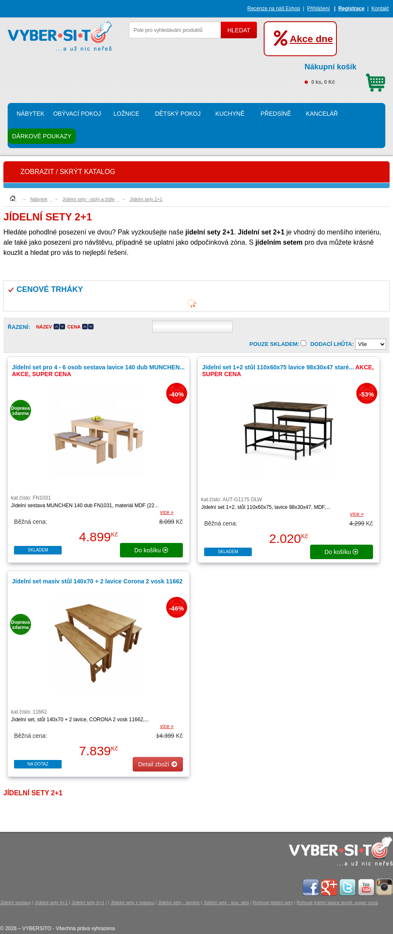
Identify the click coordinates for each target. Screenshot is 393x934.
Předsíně (276, 113)
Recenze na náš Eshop (274, 8)
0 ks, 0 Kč (345, 72)
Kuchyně (229, 113)
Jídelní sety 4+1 (51, 902)
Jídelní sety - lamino (178, 902)
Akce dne (311, 38)
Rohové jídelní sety (273, 902)
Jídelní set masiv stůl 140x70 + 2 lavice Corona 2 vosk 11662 (97, 581)
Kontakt (380, 8)
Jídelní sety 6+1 (87, 902)
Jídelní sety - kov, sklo (226, 902)
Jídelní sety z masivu (132, 902)
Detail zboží (157, 764)
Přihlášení (318, 8)
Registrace (351, 8)
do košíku (151, 550)
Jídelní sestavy (15, 902)
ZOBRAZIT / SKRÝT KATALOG (67, 171)
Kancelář (322, 113)
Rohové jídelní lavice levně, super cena (337, 902)
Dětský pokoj (177, 113)
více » (167, 512)
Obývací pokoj (77, 113)
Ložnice (127, 113)
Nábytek (30, 113)
